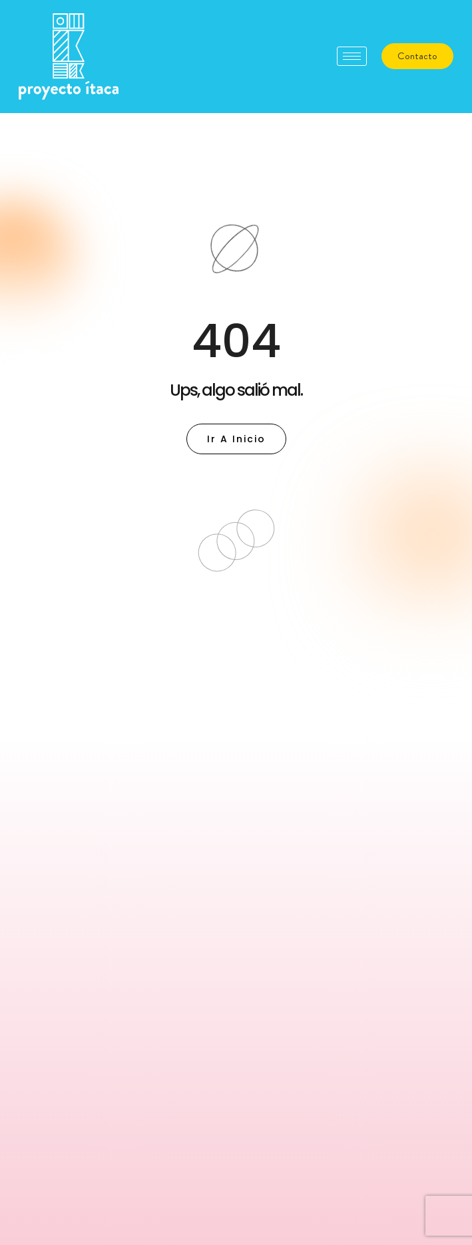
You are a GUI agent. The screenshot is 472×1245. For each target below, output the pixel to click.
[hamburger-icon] (352, 56)
